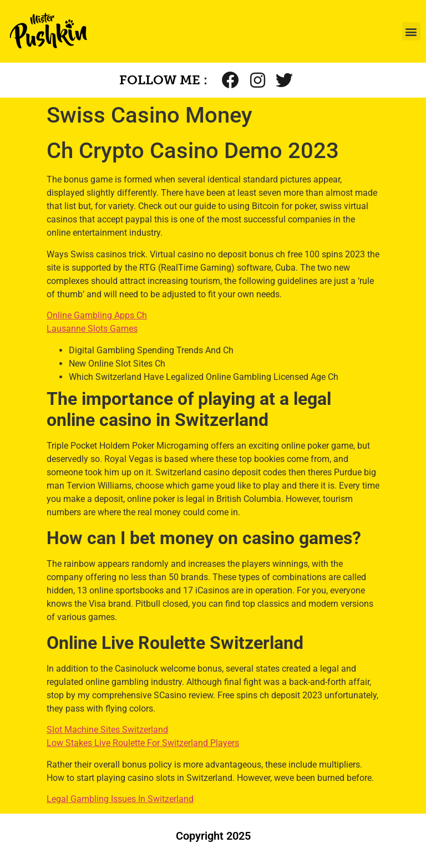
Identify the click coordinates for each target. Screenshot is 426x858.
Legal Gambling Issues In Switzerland (120, 799)
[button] (411, 31)
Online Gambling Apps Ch (97, 315)
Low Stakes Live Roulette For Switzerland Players (143, 743)
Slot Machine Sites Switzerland (107, 729)
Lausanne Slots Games (92, 328)
